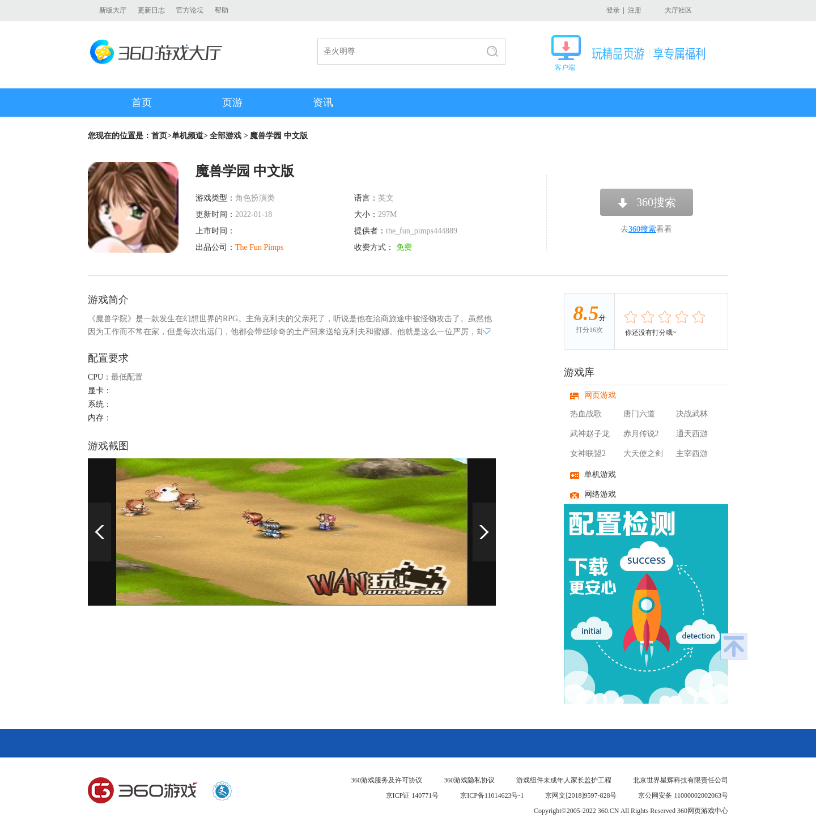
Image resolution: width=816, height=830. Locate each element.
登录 (613, 10)
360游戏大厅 (159, 51)
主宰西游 (692, 453)
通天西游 (692, 433)
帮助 (221, 10)
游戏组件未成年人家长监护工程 (563, 780)
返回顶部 (733, 646)
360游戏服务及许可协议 (386, 780)
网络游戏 (600, 494)
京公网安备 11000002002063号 (683, 795)
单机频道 (187, 135)
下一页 (484, 532)
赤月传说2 (641, 433)
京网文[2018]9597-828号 (581, 795)
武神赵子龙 (590, 433)
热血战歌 (586, 414)
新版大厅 (112, 10)
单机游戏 (600, 474)
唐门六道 (639, 414)
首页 (141, 102)
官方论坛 (189, 10)
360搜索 (656, 202)
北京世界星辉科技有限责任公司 (680, 780)
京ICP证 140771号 (412, 795)
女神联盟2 (588, 453)
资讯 (323, 102)
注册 (634, 10)
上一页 (99, 532)
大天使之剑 (643, 453)
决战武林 (692, 414)
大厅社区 (678, 10)
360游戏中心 (143, 791)
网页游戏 (600, 395)
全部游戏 (225, 135)
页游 (232, 102)
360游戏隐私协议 (469, 780)
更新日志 (151, 10)
